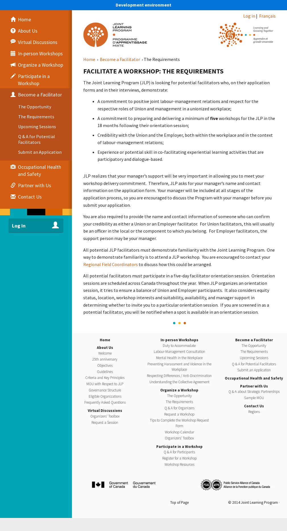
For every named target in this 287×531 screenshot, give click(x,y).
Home (89, 59)
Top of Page (179, 502)
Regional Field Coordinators (110, 264)
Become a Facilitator (120, 59)
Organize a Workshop (179, 390)
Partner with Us (254, 386)
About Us (105, 347)
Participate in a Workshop (179, 446)
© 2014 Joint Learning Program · (254, 502)
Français (267, 16)
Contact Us (254, 406)
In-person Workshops (179, 340)
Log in (249, 16)
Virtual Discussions (105, 410)
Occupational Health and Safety (254, 378)
